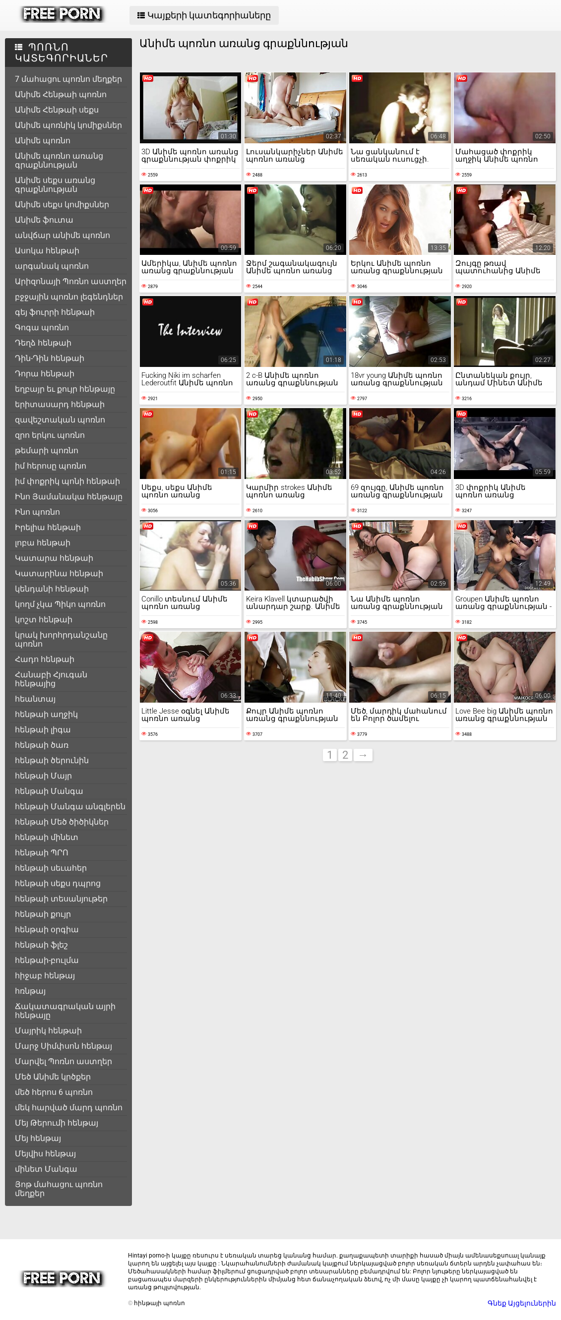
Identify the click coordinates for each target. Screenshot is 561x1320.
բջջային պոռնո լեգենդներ (69, 296)
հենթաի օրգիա (47, 929)
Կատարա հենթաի (54, 558)
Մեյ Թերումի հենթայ (56, 1123)
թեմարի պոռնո (46, 450)
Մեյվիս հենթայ (45, 1153)
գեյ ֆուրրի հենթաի (55, 312)
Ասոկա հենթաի (47, 250)
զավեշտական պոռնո (60, 419)
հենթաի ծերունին (52, 760)
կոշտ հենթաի (43, 619)
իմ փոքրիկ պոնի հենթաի (67, 481)
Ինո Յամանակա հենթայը (69, 496)
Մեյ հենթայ (38, 1138)
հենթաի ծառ (41, 745)
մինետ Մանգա (46, 1169)
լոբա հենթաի (42, 542)
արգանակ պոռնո (52, 266)
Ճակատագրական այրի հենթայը (65, 1011)
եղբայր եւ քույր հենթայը (65, 389)
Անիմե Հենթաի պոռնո (61, 94)
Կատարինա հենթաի (59, 573)
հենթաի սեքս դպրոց (58, 883)
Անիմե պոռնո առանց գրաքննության (59, 160)
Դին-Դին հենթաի (49, 358)
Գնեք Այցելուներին (522, 1303)
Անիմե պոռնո (42, 140)
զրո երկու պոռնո (50, 435)
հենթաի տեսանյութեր (61, 898)
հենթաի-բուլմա (47, 960)
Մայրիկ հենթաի (48, 1030)
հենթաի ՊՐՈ (41, 852)
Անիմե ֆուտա (44, 220)
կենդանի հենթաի (52, 589)
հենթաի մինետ (46, 837)
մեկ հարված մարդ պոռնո (69, 1107)
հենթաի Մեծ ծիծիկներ (62, 822)
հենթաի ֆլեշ (41, 945)
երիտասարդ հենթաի (60, 404)
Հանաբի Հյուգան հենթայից (51, 679)
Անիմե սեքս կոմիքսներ (62, 204)
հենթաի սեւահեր (51, 868)
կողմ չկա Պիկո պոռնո (60, 604)
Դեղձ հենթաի (43, 343)
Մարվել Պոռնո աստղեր (63, 1061)
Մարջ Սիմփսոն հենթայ (63, 1046)
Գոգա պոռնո (42, 327)
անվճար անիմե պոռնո (62, 235)
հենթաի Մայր (43, 775)
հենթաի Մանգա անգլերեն (70, 806)
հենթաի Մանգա (49, 791)
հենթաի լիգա (43, 729)
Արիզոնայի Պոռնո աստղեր (70, 281)
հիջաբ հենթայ (45, 975)
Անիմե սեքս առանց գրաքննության (55, 185)
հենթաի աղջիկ (46, 714)
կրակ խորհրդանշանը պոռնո (61, 639)
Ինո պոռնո (37, 512)
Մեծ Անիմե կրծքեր (53, 1076)
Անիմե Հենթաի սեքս (57, 110)
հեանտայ (35, 699)
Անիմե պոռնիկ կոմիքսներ (68, 125)
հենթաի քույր (43, 914)
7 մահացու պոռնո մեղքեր (68, 79)
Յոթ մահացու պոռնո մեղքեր (59, 1189)
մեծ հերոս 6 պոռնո (54, 1092)
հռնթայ (30, 991)
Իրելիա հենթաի (48, 527)
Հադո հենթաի (44, 659)
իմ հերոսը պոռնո (50, 466)
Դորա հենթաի (44, 373)
